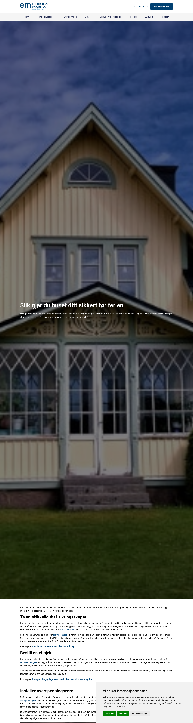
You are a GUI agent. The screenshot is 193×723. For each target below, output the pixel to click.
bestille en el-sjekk (28, 662)
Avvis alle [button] (123, 713)
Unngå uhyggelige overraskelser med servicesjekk (62, 679)
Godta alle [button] (109, 713)
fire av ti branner (68, 629)
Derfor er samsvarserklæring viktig (53, 646)
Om (88, 17)
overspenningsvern (29, 700)
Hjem (26, 16)
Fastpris (133, 16)
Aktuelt (149, 16)
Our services (70, 16)
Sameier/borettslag (110, 16)
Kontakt (165, 16)
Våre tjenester (46, 17)
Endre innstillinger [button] (139, 713)
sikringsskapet (60, 635)
